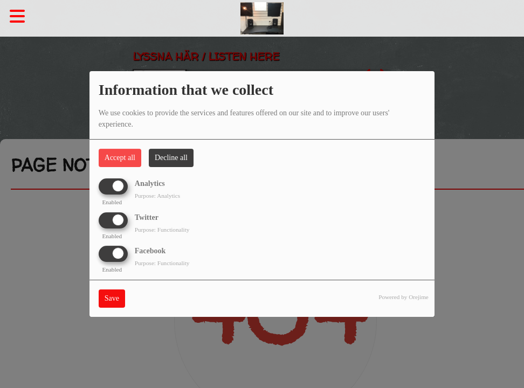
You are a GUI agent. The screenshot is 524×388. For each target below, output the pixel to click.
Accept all (120, 158)
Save (112, 298)
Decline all (171, 158)
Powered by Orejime (403, 297)
